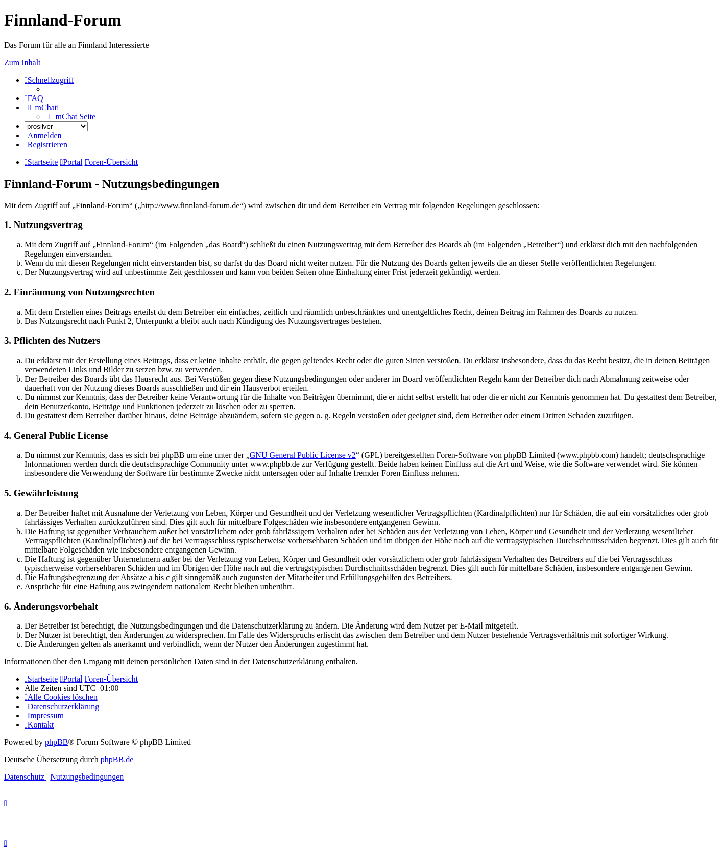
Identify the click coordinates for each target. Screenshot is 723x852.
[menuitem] (34, 98)
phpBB (56, 742)
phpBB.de (117, 759)
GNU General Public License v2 (303, 454)
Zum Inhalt (22, 62)
